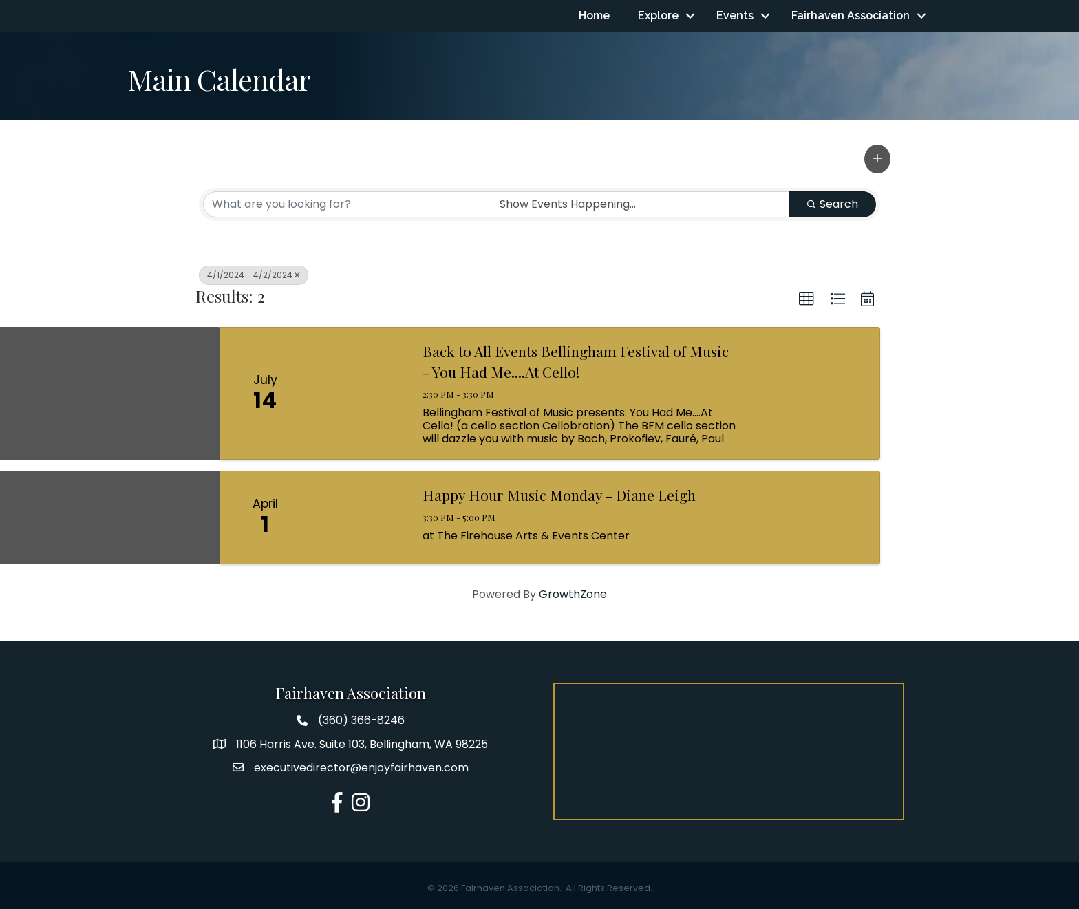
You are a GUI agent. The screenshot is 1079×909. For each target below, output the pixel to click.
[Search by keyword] (347, 204)
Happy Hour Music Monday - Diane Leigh (559, 495)
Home (594, 15)
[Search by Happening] (640, 204)
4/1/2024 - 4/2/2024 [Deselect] (253, 275)
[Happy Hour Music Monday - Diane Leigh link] (359, 518)
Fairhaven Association (850, 15)
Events (735, 15)
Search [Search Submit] (832, 204)
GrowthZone (573, 594)
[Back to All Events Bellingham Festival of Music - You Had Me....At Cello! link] (359, 394)
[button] (877, 159)
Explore (658, 15)
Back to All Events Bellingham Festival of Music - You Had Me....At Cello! (576, 361)
